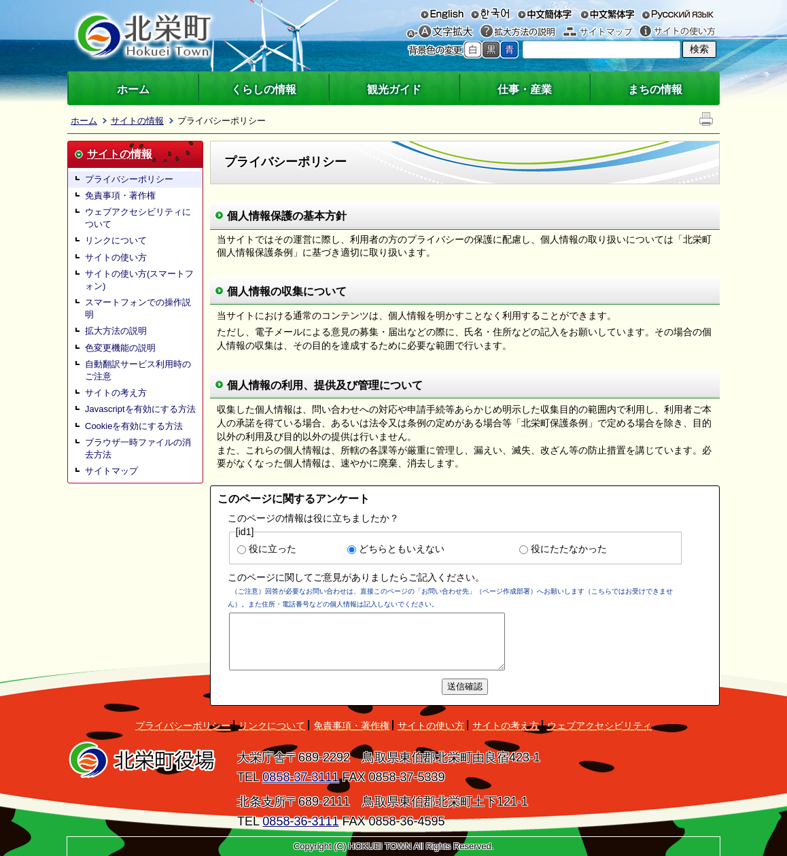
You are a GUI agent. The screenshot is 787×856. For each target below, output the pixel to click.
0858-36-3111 (300, 821)
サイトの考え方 (116, 393)
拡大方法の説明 (517, 31)
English (442, 13)
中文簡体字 (545, 13)
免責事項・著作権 (120, 195)
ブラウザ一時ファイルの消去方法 (138, 448)
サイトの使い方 (677, 31)
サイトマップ (598, 31)
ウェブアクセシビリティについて (138, 218)
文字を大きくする (446, 31)
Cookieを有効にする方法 (134, 426)
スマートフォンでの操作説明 (138, 308)
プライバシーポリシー (129, 179)
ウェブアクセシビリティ (599, 725)
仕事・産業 (524, 89)
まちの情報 (655, 89)
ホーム (133, 89)
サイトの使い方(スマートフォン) (139, 280)
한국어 (490, 13)
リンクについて (116, 240)
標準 (473, 49)
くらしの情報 (263, 89)
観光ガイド (394, 89)
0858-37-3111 (300, 777)
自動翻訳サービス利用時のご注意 (138, 370)
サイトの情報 (137, 121)
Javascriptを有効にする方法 (140, 409)
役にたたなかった (569, 548)
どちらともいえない (401, 548)
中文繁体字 (607, 13)
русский (677, 13)
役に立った (272, 548)
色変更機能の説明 (120, 348)
